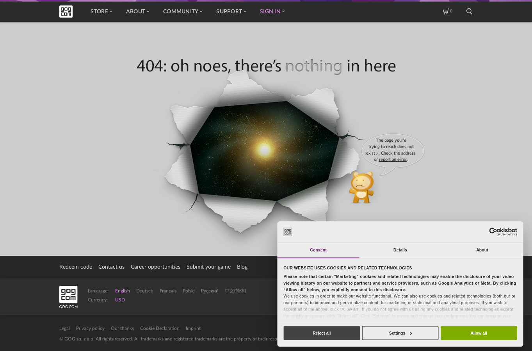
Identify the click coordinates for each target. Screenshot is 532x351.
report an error (393, 159)
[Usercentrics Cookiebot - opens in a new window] (493, 232)
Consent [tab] (318, 250)
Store (101, 11)
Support (231, 11)
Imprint (193, 328)
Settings (400, 333)
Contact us (111, 267)
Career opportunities (155, 267)
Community (182, 11)
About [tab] (482, 250)
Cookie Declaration (160, 328)
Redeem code (75, 267)
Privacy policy (90, 328)
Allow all (478, 333)
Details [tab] (400, 250)
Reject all (322, 333)
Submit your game (209, 267)
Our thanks (122, 328)
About (137, 11)
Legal (64, 328)
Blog (242, 267)
